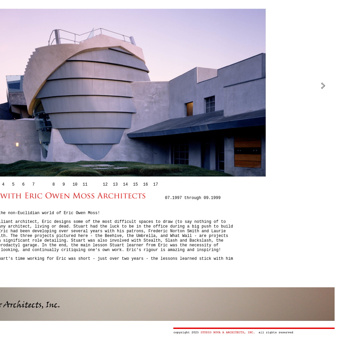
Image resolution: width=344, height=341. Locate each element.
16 (145, 184)
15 (135, 184)
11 (85, 184)
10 (75, 184)
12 (105, 184)
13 (115, 184)
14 (125, 184)
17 (155, 184)
